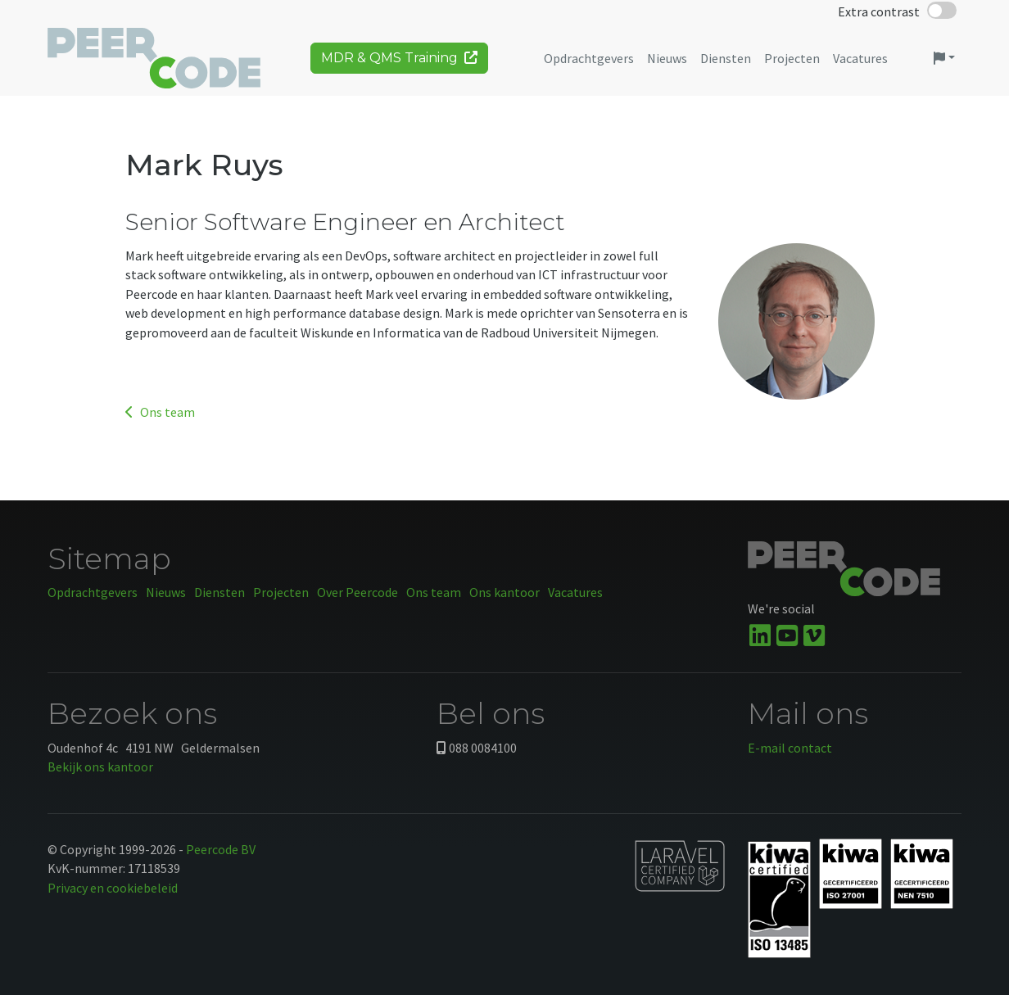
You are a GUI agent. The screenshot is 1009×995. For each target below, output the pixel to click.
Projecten (281, 592)
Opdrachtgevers (93, 592)
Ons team (160, 412)
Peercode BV (221, 849)
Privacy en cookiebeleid (113, 888)
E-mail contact (790, 747)
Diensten (219, 592)
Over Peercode (357, 592)
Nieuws (166, 592)
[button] (944, 63)
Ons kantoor (504, 592)
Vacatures (575, 592)
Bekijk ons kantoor (100, 766)
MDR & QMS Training (399, 63)
